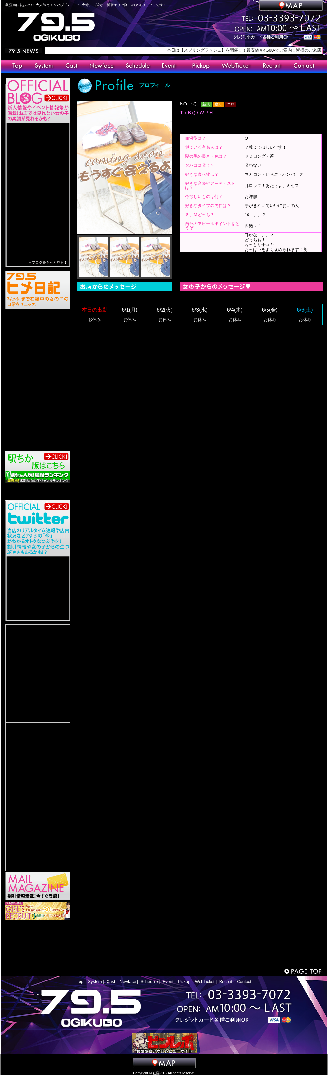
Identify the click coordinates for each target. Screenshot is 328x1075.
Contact (244, 981)
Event (168, 981)
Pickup (184, 981)
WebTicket (205, 981)
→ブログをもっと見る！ (47, 262)
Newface (128, 981)
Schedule (149, 981)
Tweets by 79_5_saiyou (27, 501)
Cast (111, 981)
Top (80, 981)
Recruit (225, 981)
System (95, 981)
